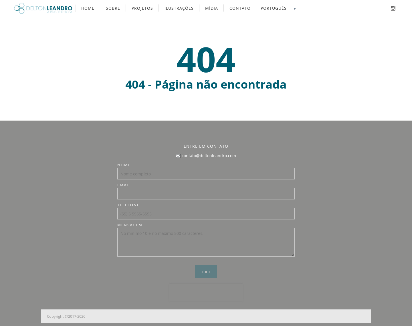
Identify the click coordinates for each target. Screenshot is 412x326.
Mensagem (129, 224)
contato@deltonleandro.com (206, 155)
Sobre (113, 8)
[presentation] (206, 292)
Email (124, 184)
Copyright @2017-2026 (66, 316)
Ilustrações (179, 8)
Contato (240, 8)
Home (87, 8)
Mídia (211, 8)
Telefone (128, 204)
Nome (124, 164)
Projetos (142, 8)
